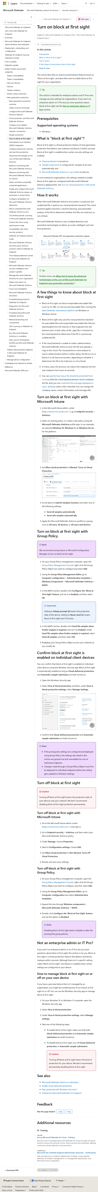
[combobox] (17, 22)
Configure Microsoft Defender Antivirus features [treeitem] (21, 113)
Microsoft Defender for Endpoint (56, 19)
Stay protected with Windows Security (59, 1089)
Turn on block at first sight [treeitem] (19, 138)
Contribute (44, 1186)
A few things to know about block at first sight (57, 64)
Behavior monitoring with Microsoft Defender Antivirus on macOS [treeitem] (20, 175)
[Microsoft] (4, 3)
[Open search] (86, 3)
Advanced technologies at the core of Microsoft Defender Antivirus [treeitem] (21, 158)
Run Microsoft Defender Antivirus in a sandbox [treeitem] (18, 334)
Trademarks (19, 1190)
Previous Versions (22, 1186)
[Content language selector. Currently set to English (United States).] (13, 1181)
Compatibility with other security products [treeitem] (18, 230)
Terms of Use (7, 1190)
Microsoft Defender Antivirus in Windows (60, 1082)
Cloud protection (49, 161)
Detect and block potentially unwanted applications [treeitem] (20, 184)
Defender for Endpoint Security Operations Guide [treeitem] (17, 56)
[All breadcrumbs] (39, 19)
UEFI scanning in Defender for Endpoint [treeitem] (21, 328)
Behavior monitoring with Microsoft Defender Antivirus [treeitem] (20, 167)
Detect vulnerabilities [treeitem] (15, 75)
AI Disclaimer (7, 1186)
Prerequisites (44, 54)
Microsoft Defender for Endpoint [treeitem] (17, 27)
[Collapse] (31, 17)
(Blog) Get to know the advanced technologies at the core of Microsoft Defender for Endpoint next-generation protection (63, 280)
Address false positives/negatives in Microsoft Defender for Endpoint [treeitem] (20, 352)
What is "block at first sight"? (50, 57)
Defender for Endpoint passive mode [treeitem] (21, 237)
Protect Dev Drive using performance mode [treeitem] (18, 224)
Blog (33, 1186)
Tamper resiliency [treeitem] (13, 90)
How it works (44, 61)
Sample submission (50, 164)
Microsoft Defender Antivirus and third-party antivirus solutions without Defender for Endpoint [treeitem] (21, 247)
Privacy (55, 1186)
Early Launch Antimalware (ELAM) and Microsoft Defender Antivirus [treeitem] (21, 343)
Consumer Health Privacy (72, 1186)
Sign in (92, 3)
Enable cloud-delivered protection (57, 1085)
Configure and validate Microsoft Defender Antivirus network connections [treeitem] (20, 128)
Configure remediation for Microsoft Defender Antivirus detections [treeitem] (20, 202)
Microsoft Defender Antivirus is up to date (60, 172)
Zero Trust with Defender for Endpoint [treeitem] (16, 32)
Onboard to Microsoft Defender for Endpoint (61, 1093)
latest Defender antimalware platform (58, 310)
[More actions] (93, 19)
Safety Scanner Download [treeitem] (19, 108)
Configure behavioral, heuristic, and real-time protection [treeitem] (21, 150)
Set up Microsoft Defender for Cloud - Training (56, 1137)
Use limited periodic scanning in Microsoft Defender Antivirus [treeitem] (21, 217)
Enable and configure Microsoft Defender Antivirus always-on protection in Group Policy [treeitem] (21, 192)
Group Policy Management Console (57, 565)
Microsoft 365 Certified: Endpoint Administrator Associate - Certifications (66, 1153)
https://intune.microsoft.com (55, 411)
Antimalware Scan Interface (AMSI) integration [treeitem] (20, 143)
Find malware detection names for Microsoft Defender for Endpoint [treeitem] (21, 258)
